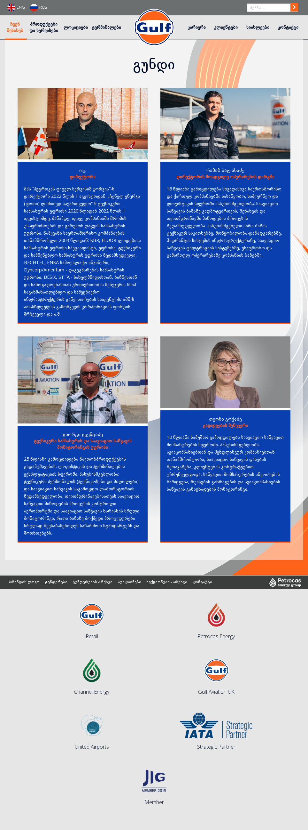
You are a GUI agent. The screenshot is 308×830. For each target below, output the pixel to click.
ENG (16, 8)
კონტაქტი (288, 27)
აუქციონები (130, 582)
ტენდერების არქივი (93, 582)
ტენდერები (57, 582)
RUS (38, 8)
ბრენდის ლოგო (24, 582)
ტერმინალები (106, 27)
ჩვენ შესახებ (15, 26)
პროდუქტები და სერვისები (43, 26)
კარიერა (197, 27)
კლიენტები (226, 27)
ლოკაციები (76, 27)
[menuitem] (16, 27)
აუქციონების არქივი (168, 582)
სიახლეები (257, 27)
